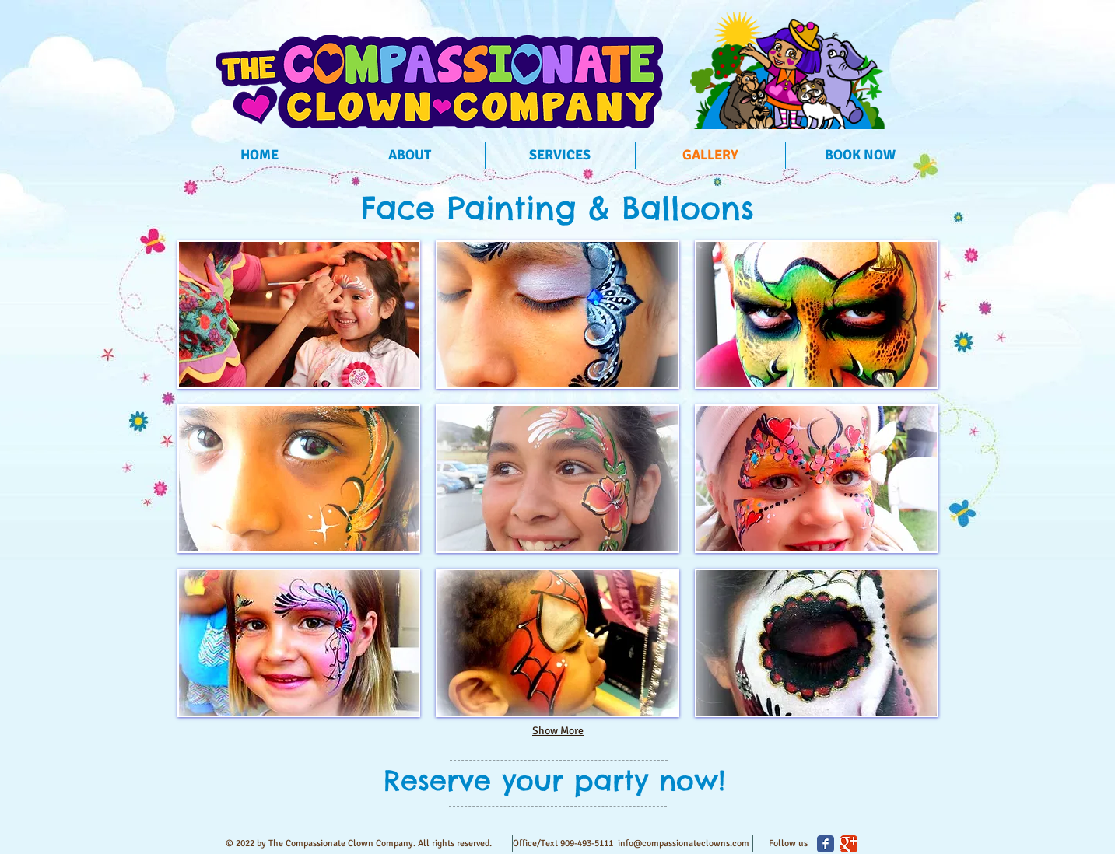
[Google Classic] (848, 843)
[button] (299, 314)
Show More (558, 730)
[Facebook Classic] (825, 843)
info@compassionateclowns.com (683, 843)
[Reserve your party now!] (554, 780)
